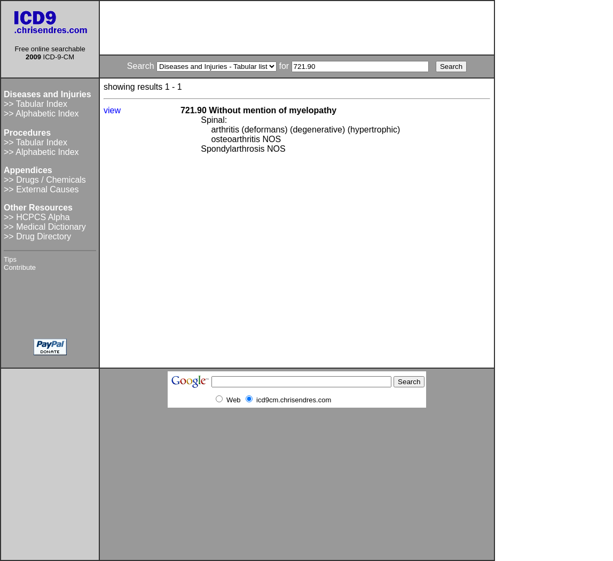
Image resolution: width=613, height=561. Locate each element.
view (112, 110)
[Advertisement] (297, 28)
